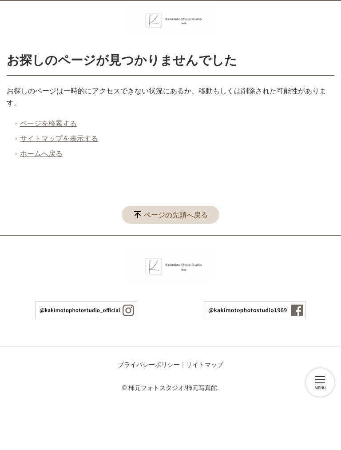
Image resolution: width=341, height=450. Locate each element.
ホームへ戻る (41, 153)
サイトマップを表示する (59, 138)
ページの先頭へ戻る (176, 215)
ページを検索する (48, 123)
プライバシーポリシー (149, 364)
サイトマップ (204, 364)
